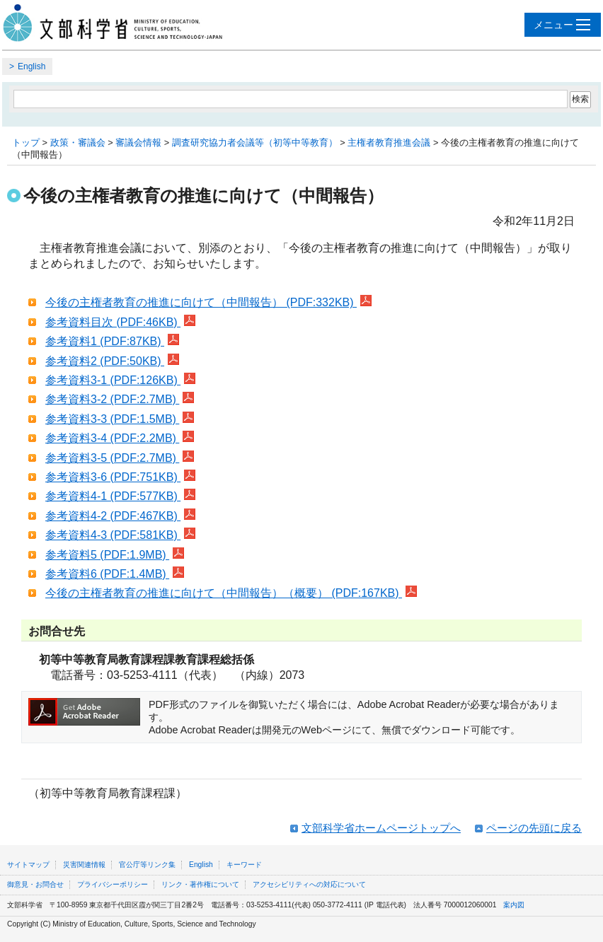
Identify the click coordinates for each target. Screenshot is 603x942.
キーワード (244, 864)
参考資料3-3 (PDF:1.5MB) (119, 419)
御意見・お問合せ (35, 884)
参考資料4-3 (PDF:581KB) (120, 535)
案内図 (513, 905)
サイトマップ (28, 864)
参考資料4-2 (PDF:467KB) (120, 516)
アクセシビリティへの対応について (309, 884)
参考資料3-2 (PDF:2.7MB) (119, 399)
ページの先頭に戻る (534, 828)
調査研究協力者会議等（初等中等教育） (255, 142)
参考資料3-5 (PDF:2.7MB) (119, 458)
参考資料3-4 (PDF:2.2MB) (119, 438)
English (31, 66)
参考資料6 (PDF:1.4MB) (114, 574)
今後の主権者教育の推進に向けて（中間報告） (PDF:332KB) (208, 302)
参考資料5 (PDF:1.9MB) (114, 555)
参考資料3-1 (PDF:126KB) (120, 380)
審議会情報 (138, 142)
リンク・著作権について (200, 884)
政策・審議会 (77, 142)
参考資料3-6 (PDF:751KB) (120, 477)
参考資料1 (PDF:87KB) (112, 341)
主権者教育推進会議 (389, 142)
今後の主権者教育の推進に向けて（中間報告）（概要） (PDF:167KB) (231, 593)
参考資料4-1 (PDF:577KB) (120, 496)
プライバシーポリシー (112, 884)
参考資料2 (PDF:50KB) (112, 361)
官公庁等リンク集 (147, 864)
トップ (26, 142)
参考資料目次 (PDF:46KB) (120, 322)
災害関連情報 (84, 864)
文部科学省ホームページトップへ (381, 828)
